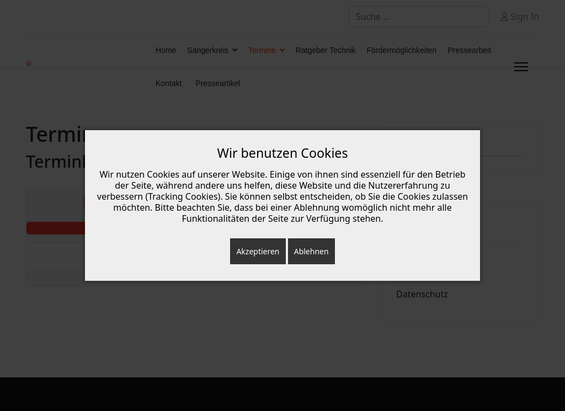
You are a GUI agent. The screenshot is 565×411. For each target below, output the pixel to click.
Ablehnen (311, 251)
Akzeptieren (257, 251)
